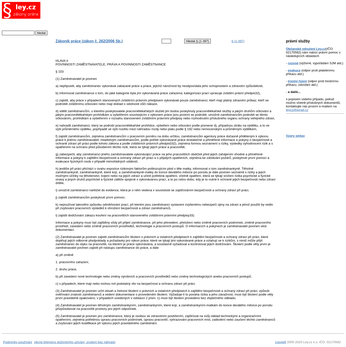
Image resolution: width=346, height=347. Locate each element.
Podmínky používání (17, 342)
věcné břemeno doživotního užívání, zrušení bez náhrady (75, 342)
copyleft (280, 342)
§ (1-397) (237, 41)
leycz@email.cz (297, 110)
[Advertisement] (161, 18)
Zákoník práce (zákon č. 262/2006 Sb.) (89, 41)
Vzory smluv (295, 136)
